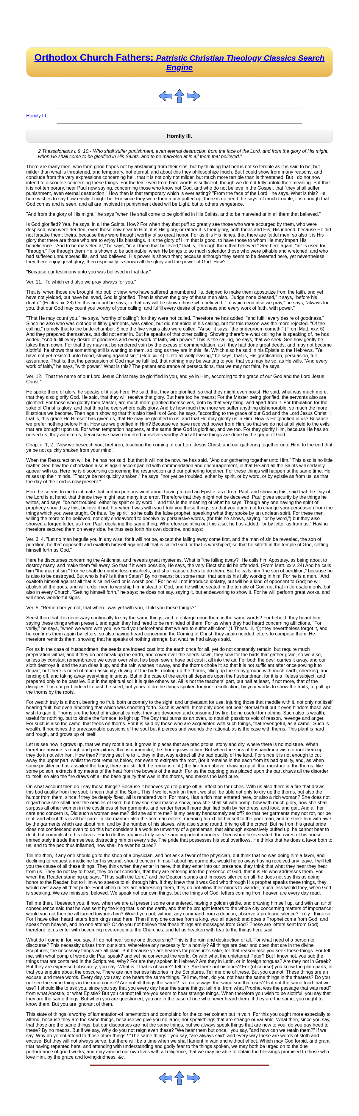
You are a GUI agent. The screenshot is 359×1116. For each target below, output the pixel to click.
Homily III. (36, 115)
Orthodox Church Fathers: (180, 62)
